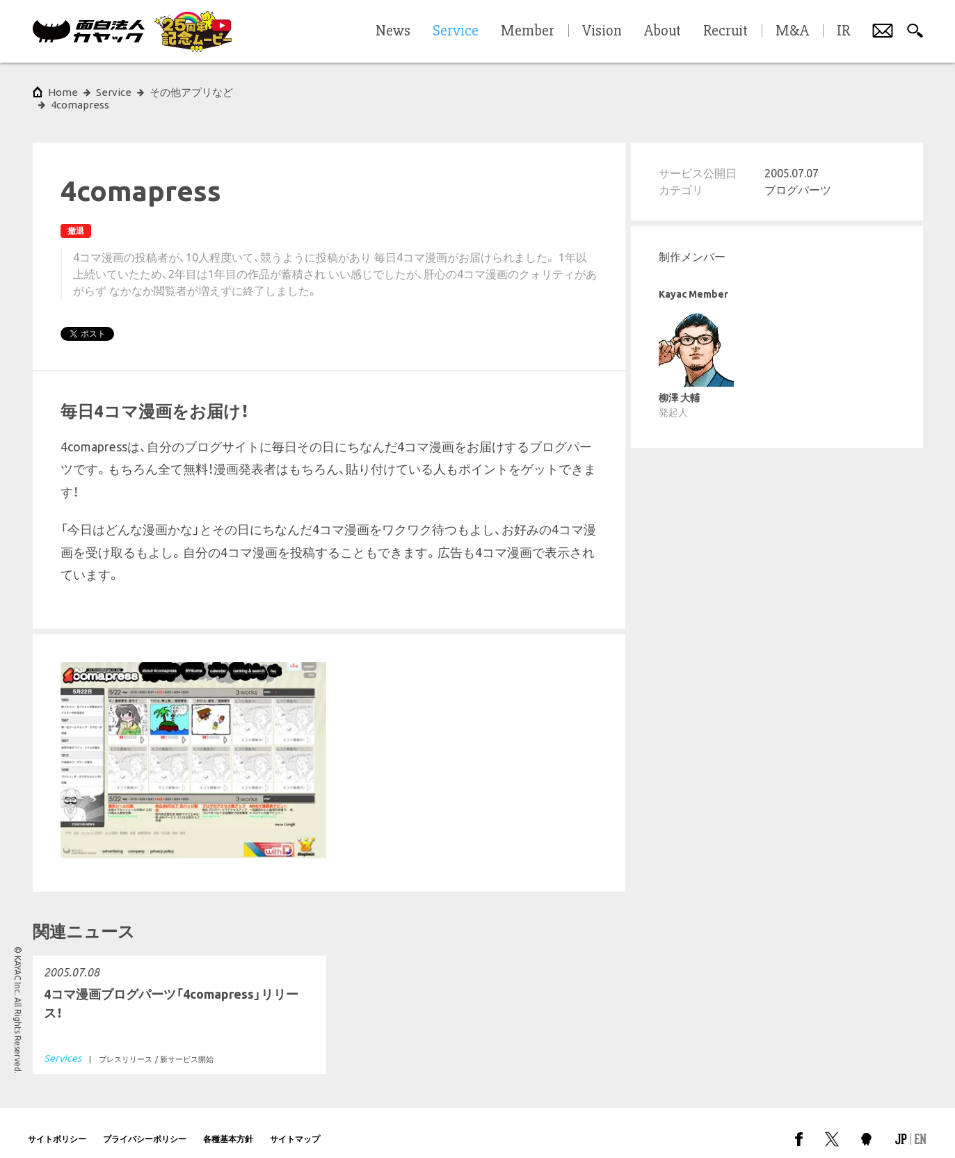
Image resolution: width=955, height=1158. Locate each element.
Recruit (725, 31)
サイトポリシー (57, 1126)
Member (527, 31)
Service (113, 92)
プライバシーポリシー (144, 1126)
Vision (602, 31)
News (393, 31)
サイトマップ (295, 1126)
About (662, 31)
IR (843, 31)
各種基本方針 (228, 1126)
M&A (792, 31)
